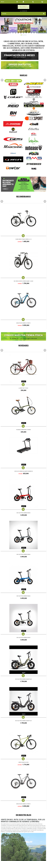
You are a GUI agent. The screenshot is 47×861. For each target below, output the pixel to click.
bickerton (13, 116)
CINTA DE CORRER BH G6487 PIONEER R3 (23, 471)
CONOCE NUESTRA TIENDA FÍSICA (23, 335)
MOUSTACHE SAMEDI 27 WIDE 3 (23, 323)
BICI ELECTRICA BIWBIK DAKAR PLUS (23, 679)
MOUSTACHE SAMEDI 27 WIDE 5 (23, 803)
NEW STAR (13, 103)
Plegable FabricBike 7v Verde (23, 429)
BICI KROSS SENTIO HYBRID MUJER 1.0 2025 (23, 281)
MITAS (33, 143)
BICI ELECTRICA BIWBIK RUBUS (23, 512)
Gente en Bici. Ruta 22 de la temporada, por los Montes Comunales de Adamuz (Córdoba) (23, 821)
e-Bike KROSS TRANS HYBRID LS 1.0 (23, 239)
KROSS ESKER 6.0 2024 (23, 762)
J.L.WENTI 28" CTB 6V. (23, 388)
